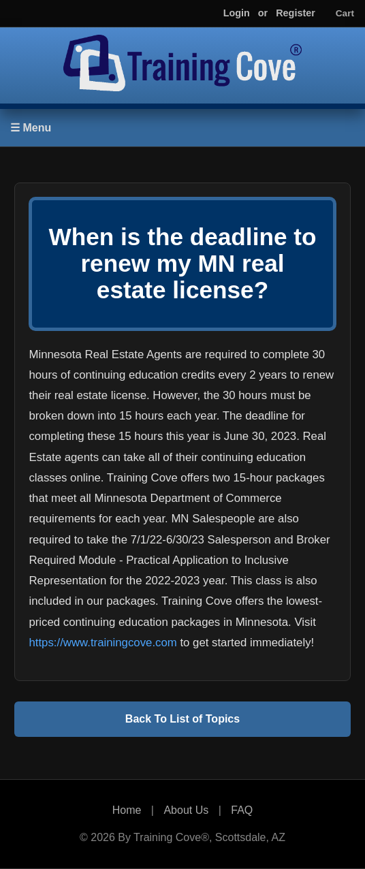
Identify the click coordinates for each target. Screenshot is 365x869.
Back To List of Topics (182, 719)
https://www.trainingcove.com (102, 642)
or (263, 12)
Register (295, 12)
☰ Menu (30, 127)
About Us (185, 810)
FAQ (242, 810)
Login (236, 12)
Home (127, 810)
